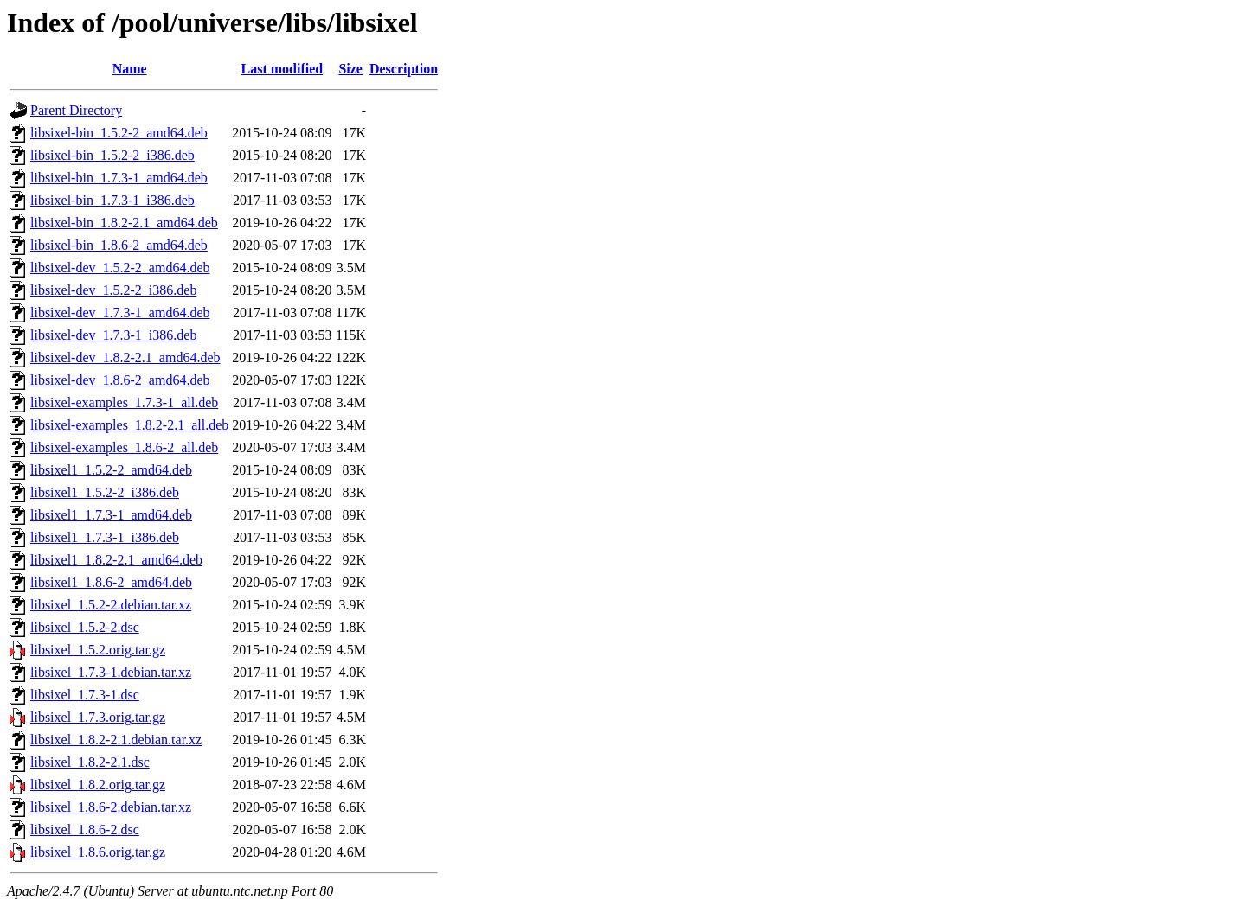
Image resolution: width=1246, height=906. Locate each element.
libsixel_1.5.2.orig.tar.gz (97, 649)
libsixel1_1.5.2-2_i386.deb (104, 492)
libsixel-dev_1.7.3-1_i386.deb (113, 335)
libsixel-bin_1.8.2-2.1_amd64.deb (124, 222)
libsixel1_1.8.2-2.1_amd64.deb (116, 559)
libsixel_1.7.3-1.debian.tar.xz (110, 672)
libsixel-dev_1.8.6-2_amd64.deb (120, 380)
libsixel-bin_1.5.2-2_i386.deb (112, 155)
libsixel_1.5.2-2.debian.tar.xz (110, 604)
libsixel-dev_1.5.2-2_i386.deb (113, 290)
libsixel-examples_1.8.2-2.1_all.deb (129, 425)
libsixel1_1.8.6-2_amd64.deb (111, 582)
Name (129, 68)
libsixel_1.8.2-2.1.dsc (90, 762)
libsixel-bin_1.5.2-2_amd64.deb (119, 132)
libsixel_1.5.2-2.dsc (84, 627)
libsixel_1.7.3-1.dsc (84, 694)
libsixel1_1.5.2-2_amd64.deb (111, 470)
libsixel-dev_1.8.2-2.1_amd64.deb (125, 357)
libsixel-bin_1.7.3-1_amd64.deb (119, 177)
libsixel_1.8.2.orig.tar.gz (97, 784)
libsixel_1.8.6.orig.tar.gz (97, 852)
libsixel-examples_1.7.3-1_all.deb (124, 402)
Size (350, 68)
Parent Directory (76, 110)
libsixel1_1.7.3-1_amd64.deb (111, 514)
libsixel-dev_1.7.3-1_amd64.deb (120, 312)
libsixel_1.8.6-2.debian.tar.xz (110, 807)
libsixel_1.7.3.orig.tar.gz (97, 717)
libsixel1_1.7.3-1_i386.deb (104, 537)
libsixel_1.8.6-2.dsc (84, 829)
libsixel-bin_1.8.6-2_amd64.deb (119, 245)
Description (403, 68)
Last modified (282, 68)
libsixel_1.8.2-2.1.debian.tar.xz (116, 739)
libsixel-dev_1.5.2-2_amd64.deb (120, 267)
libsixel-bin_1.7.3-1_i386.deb (112, 200)
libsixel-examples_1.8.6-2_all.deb (124, 447)
